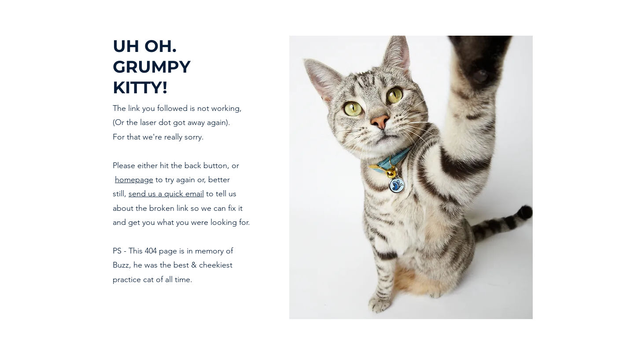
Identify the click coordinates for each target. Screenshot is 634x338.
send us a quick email (166, 193)
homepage (134, 179)
